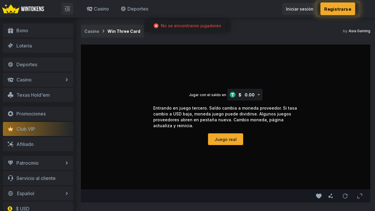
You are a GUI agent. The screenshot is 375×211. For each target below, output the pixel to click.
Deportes (134, 9)
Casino (98, 9)
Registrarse (337, 8)
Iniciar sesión (299, 8)
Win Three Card (124, 31)
